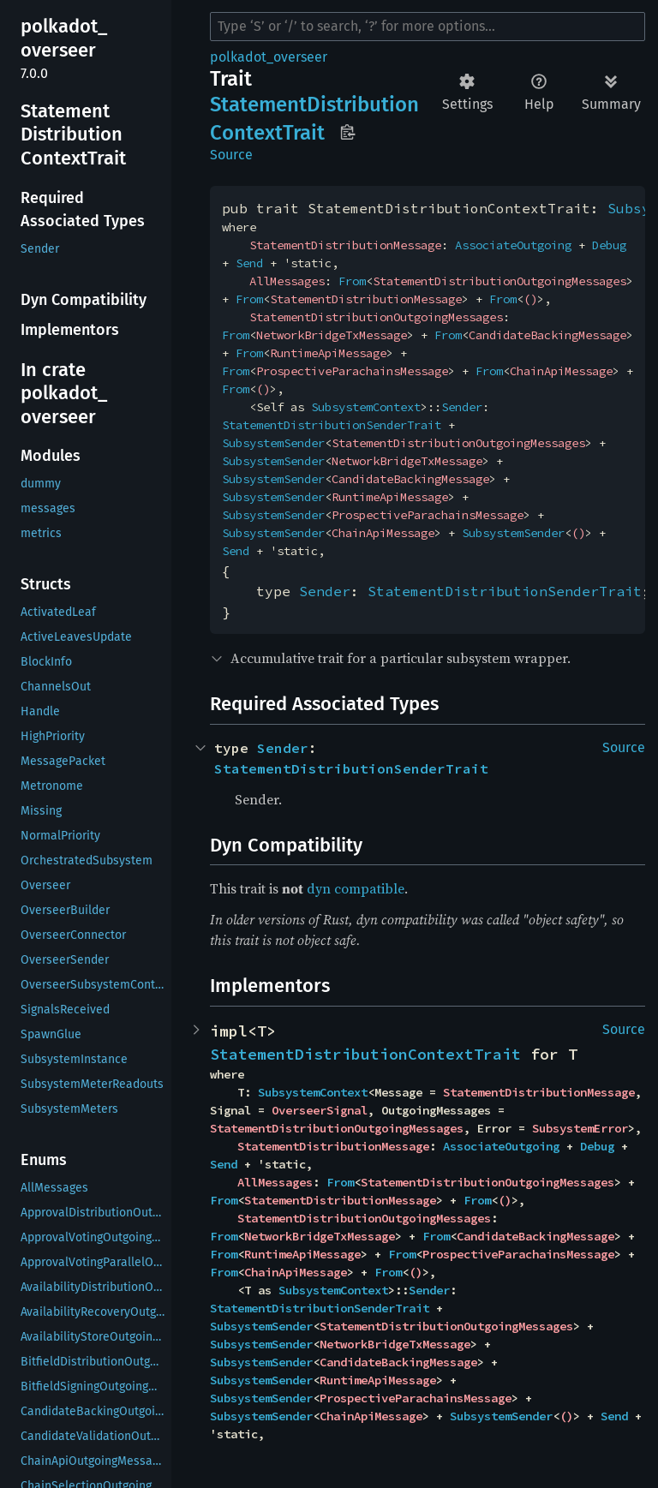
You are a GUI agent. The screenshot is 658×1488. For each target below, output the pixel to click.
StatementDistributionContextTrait (365, 1054)
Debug (609, 245)
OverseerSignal (320, 1110)
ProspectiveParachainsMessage (352, 371)
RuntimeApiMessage (328, 353)
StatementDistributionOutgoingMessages (499, 281)
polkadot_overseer (268, 57)
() (530, 299)
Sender (461, 407)
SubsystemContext (366, 407)
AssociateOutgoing (513, 245)
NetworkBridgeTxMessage (331, 335)
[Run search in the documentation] (427, 26)
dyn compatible (355, 888)
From (352, 281)
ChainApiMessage (561, 371)
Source (231, 154)
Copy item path (347, 131)
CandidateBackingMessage (547, 335)
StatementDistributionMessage (345, 245)
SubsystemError (580, 1128)
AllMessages (287, 281)
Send (249, 263)
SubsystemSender (273, 443)
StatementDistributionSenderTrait (331, 425)
